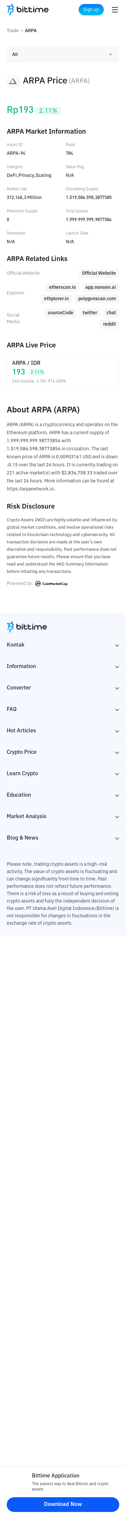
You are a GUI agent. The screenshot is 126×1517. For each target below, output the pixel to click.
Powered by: (37, 583)
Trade (13, 30)
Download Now (63, 1504)
